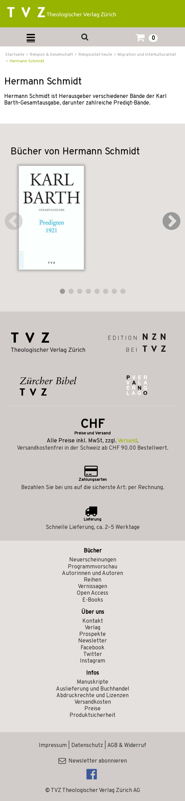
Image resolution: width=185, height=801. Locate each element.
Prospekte (92, 634)
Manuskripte (92, 682)
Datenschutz (87, 745)
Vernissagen (92, 586)
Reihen (92, 580)
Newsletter (92, 641)
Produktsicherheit (92, 715)
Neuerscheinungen (92, 560)
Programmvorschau (92, 567)
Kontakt (92, 621)
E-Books (92, 600)
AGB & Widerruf (126, 745)
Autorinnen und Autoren (92, 573)
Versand (127, 441)
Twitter (92, 654)
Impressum (53, 745)
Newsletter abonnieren (92, 761)
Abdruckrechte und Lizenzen (92, 695)
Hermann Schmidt (27, 61)
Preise (92, 708)
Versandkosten (92, 702)
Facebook (92, 648)
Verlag (92, 627)
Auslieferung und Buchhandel (92, 689)
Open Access (92, 593)
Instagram (92, 661)
